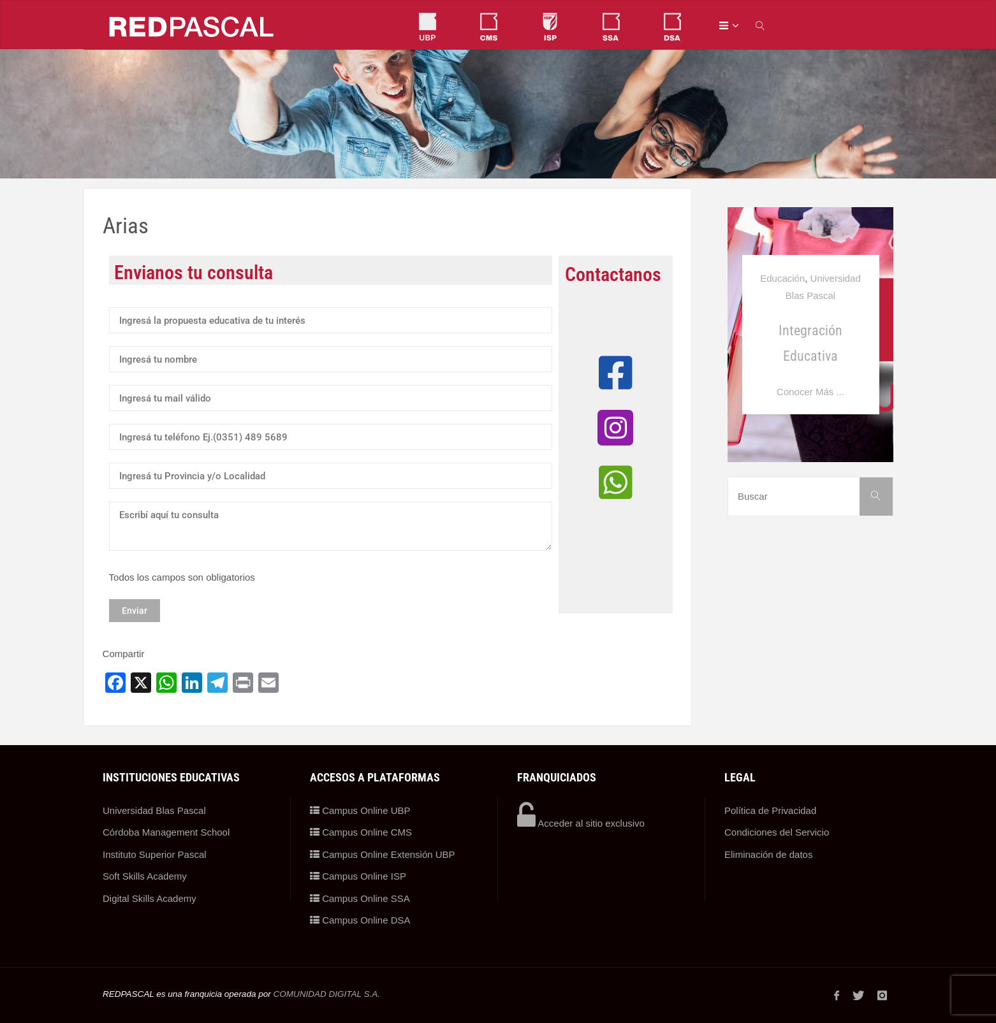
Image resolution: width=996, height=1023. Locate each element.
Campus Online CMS (361, 832)
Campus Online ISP (358, 876)
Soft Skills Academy (145, 876)
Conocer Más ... (810, 391)
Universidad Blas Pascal (154, 810)
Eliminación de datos (768, 854)
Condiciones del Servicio (776, 832)
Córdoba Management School (166, 832)
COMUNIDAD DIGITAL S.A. (326, 994)
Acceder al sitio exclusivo (581, 823)
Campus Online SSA (360, 898)
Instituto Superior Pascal (155, 854)
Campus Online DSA (360, 920)
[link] (761, 25)
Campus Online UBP (360, 810)
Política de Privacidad (770, 810)
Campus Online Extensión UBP (382, 854)
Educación (782, 278)
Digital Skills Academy (149, 898)
